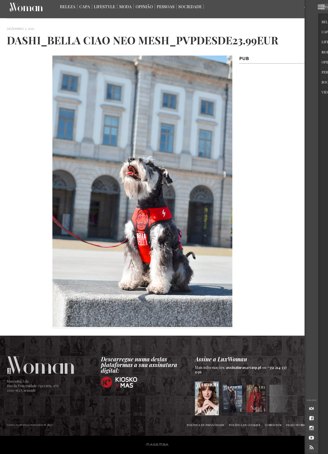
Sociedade (190, 6)
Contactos (273, 425)
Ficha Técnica (297, 425)
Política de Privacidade (205, 425)
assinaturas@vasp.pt (243, 367)
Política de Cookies (244, 425)
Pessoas (165, 6)
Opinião (144, 6)
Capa (84, 6)
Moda (125, 6)
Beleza (67, 6)
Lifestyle (104, 6)
